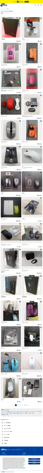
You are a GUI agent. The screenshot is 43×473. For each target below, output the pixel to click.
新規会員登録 (23, 454)
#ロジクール (3, 413)
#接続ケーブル (22, 413)
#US (15, 411)
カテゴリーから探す (4, 454)
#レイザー (35, 411)
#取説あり (26, 413)
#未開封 (14, 413)
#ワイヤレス (12, 411)
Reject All (34, 461)
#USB (18, 411)
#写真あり (11, 413)
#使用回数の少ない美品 (4, 414)
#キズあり (30, 413)
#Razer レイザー (28, 411)
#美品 (33, 413)
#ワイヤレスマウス (22, 411)
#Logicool (7, 413)
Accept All (34, 463)
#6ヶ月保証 (39, 411)
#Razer (32, 411)
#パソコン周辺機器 (7, 411)
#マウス (2, 411)
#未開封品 (17, 413)
